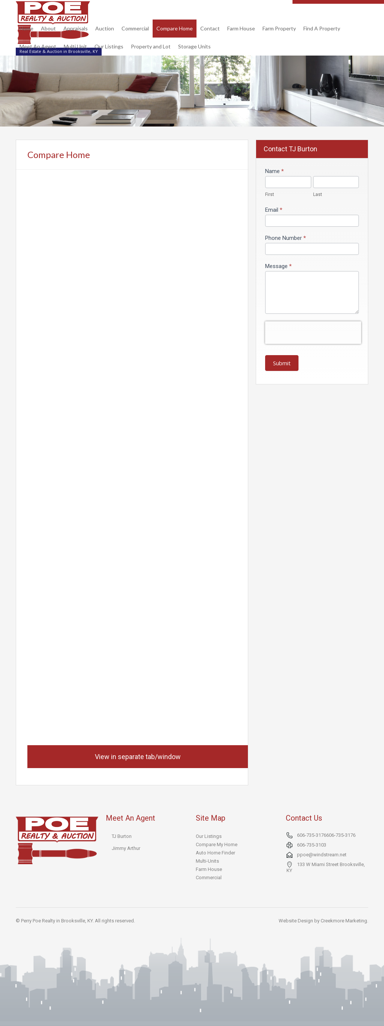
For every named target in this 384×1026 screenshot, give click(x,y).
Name (274, 171)
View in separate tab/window (138, 757)
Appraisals (75, 28)
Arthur (133, 848)
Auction (104, 28)
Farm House (241, 28)
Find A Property (321, 28)
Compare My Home (216, 844)
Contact (210, 28)
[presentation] (313, 332)
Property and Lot (151, 46)
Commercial (135, 28)
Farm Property (279, 28)
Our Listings (108, 46)
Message (278, 266)
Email (273, 209)
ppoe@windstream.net (321, 854)
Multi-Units (207, 861)
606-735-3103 (311, 845)
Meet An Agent (38, 46)
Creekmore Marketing (344, 921)
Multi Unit (75, 46)
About (48, 28)
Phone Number (285, 238)
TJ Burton (122, 836)
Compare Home (174, 28)
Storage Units (194, 46)
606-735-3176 (311, 835)
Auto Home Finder (215, 853)
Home (26, 28)
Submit (282, 363)
